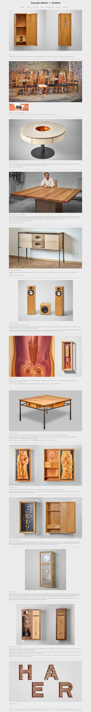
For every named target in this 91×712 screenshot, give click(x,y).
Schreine (29, 7)
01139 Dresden (45, 710)
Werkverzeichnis (50, 7)
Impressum (79, 710)
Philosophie (65, 7)
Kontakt (11, 710)
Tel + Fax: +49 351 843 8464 (56, 710)
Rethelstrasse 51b (35, 710)
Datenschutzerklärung (70, 710)
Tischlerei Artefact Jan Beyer (22, 710)
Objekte (42, 7)
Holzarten (58, 7)
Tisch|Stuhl (35, 7)
